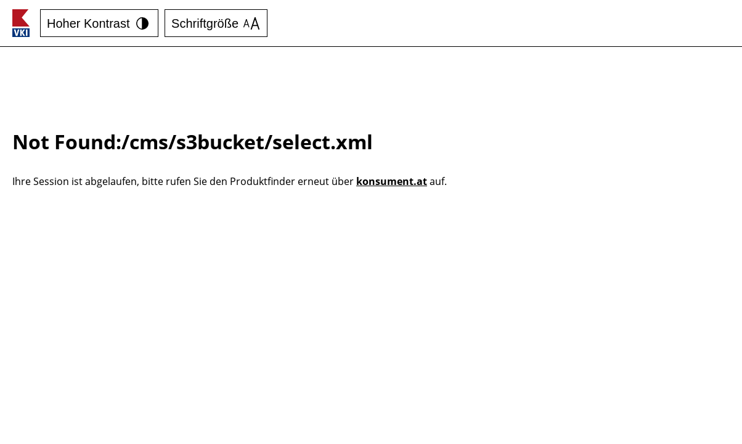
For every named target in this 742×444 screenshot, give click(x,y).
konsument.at (391, 181)
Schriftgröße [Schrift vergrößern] (215, 23)
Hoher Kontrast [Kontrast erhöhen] (99, 23)
